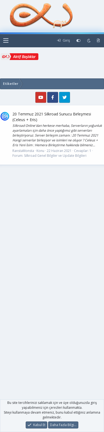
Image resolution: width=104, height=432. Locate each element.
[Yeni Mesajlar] (98, 40)
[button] (6, 40)
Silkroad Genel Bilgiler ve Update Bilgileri (55, 155)
